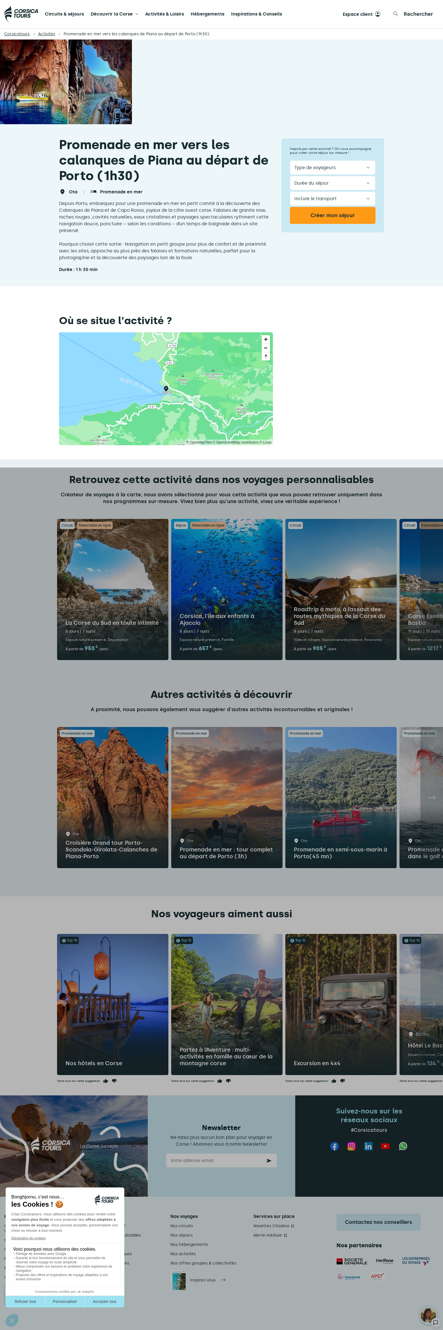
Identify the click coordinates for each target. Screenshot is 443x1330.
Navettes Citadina (271, 1226)
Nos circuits (181, 1226)
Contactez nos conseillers (378, 1222)
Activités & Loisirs (164, 14)
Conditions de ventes (108, 1263)
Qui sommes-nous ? (106, 1226)
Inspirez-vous (203, 1280)
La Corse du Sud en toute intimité (112, 622)
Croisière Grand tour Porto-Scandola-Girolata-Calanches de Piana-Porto (111, 849)
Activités (46, 34)
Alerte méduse (267, 1235)
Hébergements (207, 14)
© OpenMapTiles (199, 442)
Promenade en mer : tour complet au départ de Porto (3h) (226, 853)
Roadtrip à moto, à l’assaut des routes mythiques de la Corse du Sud (339, 616)
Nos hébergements (189, 1244)
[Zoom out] (266, 348)
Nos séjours (181, 1235)
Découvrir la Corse (112, 14)
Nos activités (183, 1254)
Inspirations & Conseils (256, 14)
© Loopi (266, 442)
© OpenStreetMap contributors (236, 442)
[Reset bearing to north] (266, 356)
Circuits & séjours (64, 14)
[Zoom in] (266, 339)
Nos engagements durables (114, 1235)
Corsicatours (17, 34)
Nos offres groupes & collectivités (203, 1263)
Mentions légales (104, 1244)
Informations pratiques (109, 1254)
